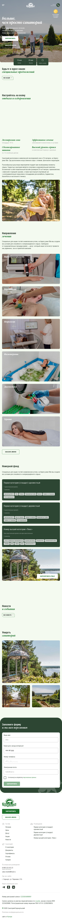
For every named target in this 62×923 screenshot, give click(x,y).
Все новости (8, 615)
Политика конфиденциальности (13, 912)
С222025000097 (25, 897)
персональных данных (29, 777)
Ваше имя (7, 735)
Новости (8, 840)
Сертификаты (10, 853)
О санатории (9, 847)
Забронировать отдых (47, 576)
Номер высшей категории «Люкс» (45, 838)
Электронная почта (10, 767)
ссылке (37, 901)
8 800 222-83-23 (7, 868)
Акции (7, 836)
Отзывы (8, 857)
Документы (9, 850)
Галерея (8, 860)
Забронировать (10, 38)
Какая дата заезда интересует (14, 746)
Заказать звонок (10, 45)
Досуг (7, 833)
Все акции (7, 78)
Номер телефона (9, 757)
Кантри (9, 917)
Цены (7, 830)
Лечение (8, 827)
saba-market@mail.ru (9, 872)
